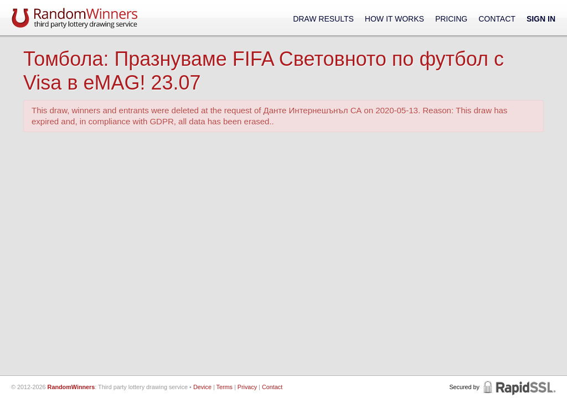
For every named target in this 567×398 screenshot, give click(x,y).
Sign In (541, 18)
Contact (497, 18)
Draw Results (323, 18)
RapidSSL (518, 387)
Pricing (451, 18)
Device (202, 387)
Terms (225, 387)
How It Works (394, 18)
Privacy (247, 387)
